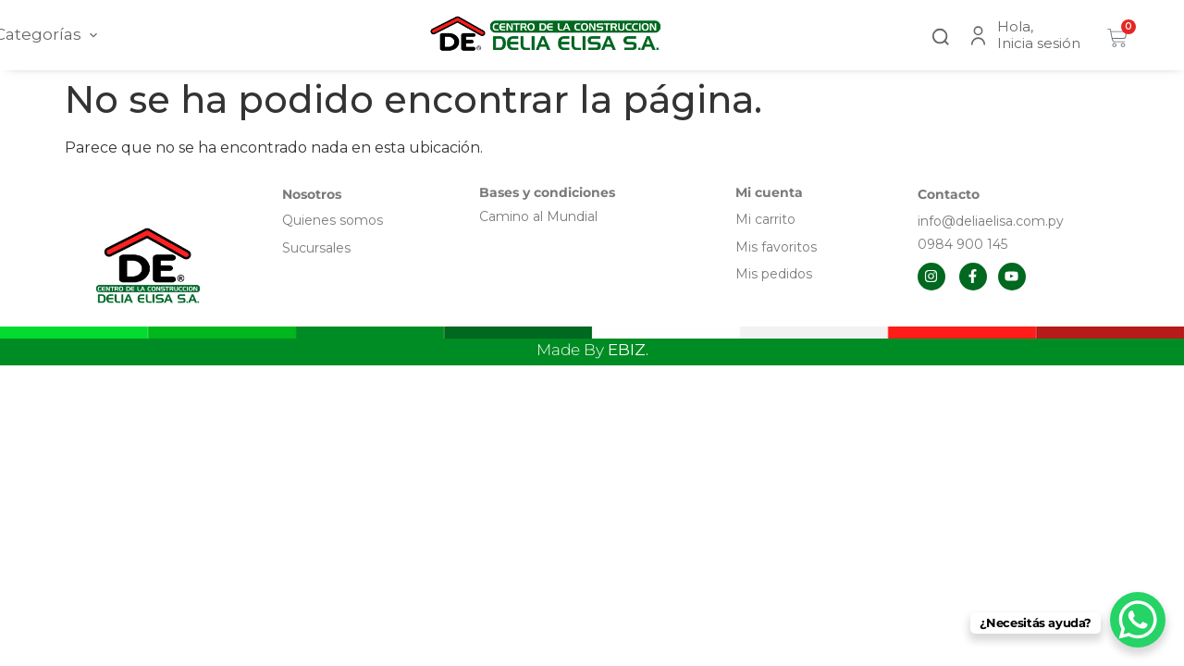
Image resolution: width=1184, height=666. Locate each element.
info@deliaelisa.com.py (991, 221)
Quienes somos (332, 220)
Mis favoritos (776, 247)
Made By (592, 349)
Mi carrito (767, 219)
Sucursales (316, 248)
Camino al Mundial (538, 216)
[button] (941, 34)
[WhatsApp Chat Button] (1138, 620)
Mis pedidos (773, 273)
